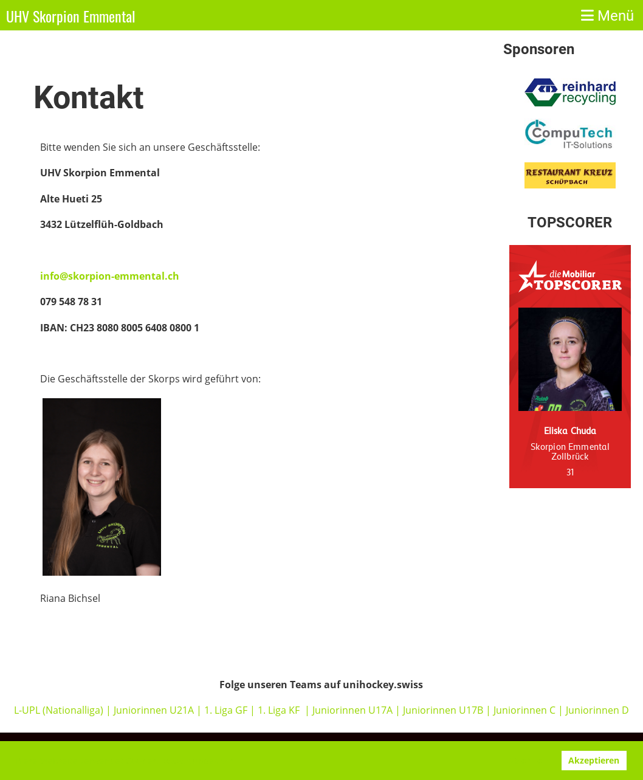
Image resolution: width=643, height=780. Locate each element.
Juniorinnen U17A (352, 710)
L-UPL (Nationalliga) (58, 710)
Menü (607, 15)
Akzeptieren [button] (593, 760)
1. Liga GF (227, 710)
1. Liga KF (279, 710)
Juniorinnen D (597, 710)
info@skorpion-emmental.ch (109, 276)
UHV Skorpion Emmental (71, 16)
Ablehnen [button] (527, 760)
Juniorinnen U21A (155, 710)
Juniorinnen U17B (443, 710)
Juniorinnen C (523, 710)
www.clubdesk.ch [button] (199, 761)
